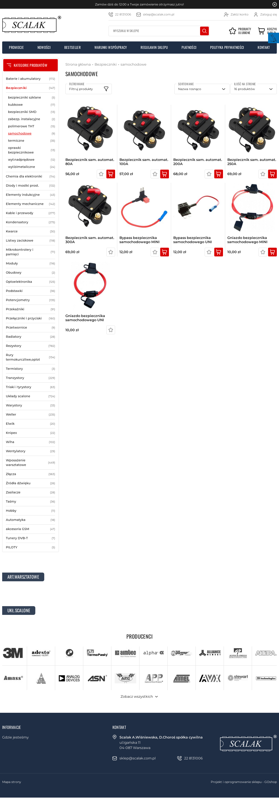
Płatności (189, 47)
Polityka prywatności (227, 47)
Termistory (30, 368)
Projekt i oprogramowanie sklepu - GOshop (244, 782)
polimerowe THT (31, 126)
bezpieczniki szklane (31, 97)
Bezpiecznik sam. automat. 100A (143, 162)
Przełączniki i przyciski (30, 318)
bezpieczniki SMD (31, 112)
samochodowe (31, 133)
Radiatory (30, 336)
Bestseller (72, 47)
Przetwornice (30, 327)
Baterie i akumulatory (30, 78)
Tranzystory (30, 378)
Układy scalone (30, 396)
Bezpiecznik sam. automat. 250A (251, 162)
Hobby (30, 510)
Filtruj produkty (81, 89)
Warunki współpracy (110, 47)
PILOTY (30, 547)
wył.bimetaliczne (31, 167)
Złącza (30, 474)
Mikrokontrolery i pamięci (30, 252)
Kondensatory (30, 222)
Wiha (30, 442)
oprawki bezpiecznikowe (31, 150)
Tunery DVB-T (30, 538)
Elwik (30, 423)
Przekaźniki (30, 309)
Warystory (30, 405)
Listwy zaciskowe (30, 240)
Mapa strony (11, 782)
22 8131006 (123, 14)
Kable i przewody (30, 213)
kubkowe (31, 104)
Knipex (30, 432)
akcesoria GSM (30, 529)
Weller (30, 414)
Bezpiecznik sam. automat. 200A (197, 162)
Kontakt (264, 47)
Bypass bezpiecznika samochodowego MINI (139, 240)
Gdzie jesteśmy (15, 737)
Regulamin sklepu (154, 47)
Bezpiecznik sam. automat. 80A (89, 162)
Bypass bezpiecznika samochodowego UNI (192, 240)
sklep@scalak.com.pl (158, 14)
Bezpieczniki (30, 88)
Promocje (16, 47)
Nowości (44, 47)
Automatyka (30, 519)
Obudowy (30, 272)
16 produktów (244, 89)
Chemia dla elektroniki (30, 176)
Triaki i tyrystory (30, 387)
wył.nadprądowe (31, 159)
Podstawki (30, 291)
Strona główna (78, 64)
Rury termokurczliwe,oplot (30, 357)
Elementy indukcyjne (30, 194)
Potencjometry (30, 300)
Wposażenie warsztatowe (30, 462)
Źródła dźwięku (30, 483)
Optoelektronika (30, 281)
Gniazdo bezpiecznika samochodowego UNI (85, 318)
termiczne (31, 140)
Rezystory (30, 345)
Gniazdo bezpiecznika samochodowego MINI (247, 240)
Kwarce (30, 231)
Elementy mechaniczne (30, 204)
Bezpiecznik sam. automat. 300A (89, 240)
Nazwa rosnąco (189, 89)
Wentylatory (30, 451)
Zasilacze (30, 492)
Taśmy (30, 501)
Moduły (30, 263)
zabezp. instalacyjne (31, 119)
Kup (110, 174)
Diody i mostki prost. (30, 185)
